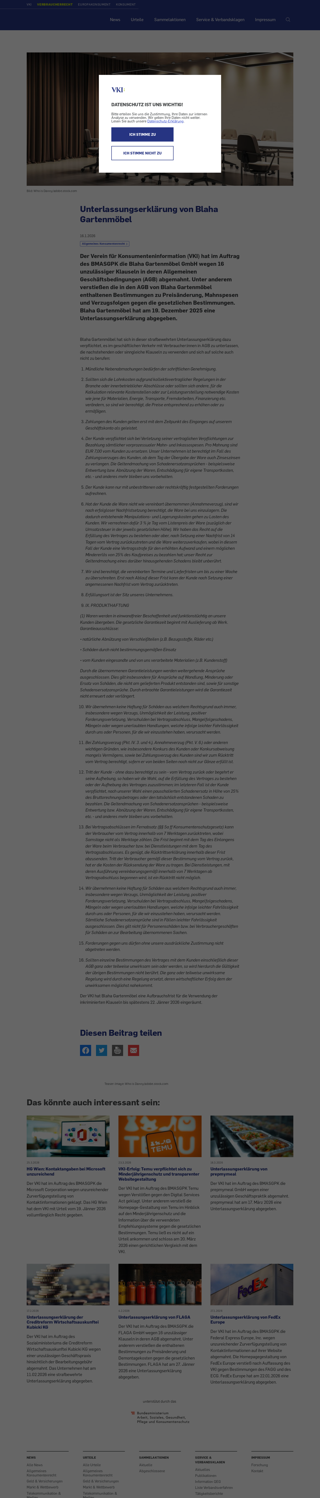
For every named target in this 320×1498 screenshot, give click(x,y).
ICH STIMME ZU (142, 134)
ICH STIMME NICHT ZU (142, 153)
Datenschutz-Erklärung (165, 121)
